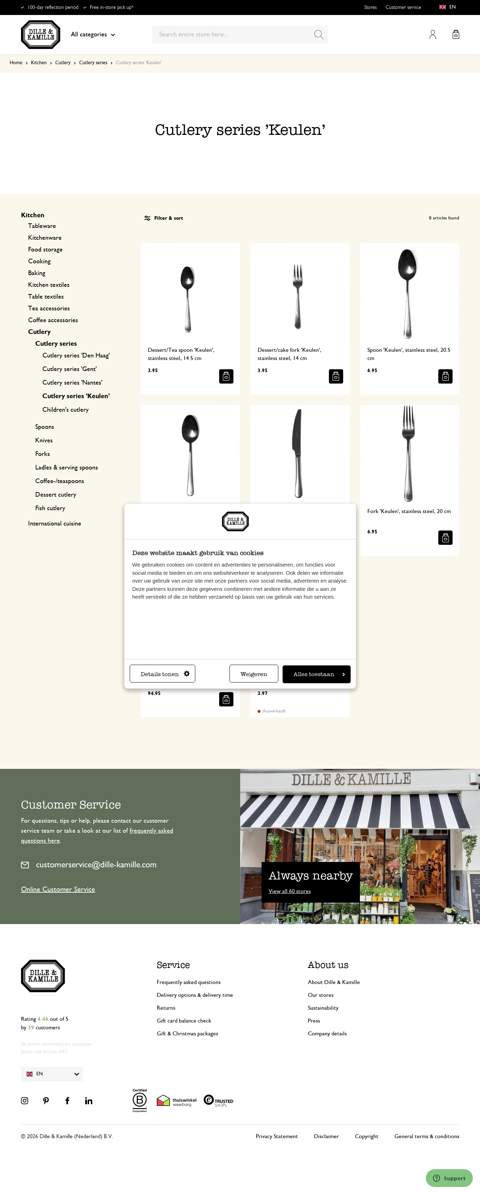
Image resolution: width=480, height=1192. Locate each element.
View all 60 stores (290, 891)
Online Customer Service (58, 889)
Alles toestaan (319, 674)
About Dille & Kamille (334, 982)
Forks (42, 454)
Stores (370, 7)
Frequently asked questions (189, 982)
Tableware (42, 226)
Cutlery (63, 62)
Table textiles (46, 297)
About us (328, 965)
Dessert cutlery (55, 495)
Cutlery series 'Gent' (69, 369)
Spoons (44, 427)
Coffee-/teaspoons (59, 481)
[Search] (319, 35)
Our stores (321, 995)
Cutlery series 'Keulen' (76, 396)
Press (314, 1021)
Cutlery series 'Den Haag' (76, 355)
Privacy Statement (277, 1136)
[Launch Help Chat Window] (449, 1178)
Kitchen (39, 62)
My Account (432, 34)
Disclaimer (326, 1136)
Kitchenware (45, 238)
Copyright (366, 1136)
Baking (36, 273)
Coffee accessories (53, 320)
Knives (44, 440)
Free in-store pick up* (111, 7)
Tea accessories (49, 308)
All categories (93, 34)
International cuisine (54, 524)
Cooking (39, 261)
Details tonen (165, 674)
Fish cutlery (50, 508)
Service (173, 965)
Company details (327, 1033)
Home (16, 62)
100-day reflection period (52, 7)
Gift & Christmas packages (187, 1033)
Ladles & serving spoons (66, 468)
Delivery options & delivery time (195, 995)
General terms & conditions (426, 1136)
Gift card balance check (184, 1021)
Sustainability (323, 1008)
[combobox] (240, 35)
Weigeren (254, 674)
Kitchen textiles (48, 285)
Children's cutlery (65, 410)
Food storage (45, 250)
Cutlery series (93, 62)
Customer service (403, 7)
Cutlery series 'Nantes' (72, 383)
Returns (166, 1008)
